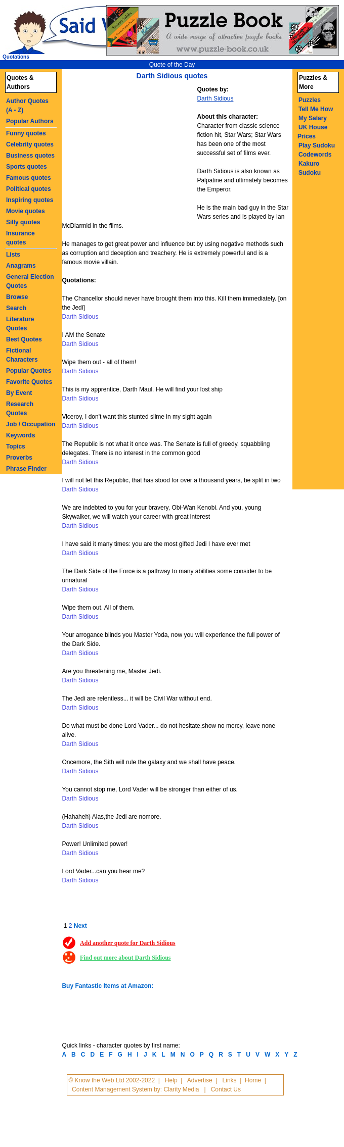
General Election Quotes (30, 281)
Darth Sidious (215, 98)
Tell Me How (315, 109)
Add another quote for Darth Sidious (128, 942)
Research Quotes (19, 409)
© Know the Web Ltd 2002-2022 (111, 1080)
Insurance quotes (20, 238)
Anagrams (21, 265)
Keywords (20, 435)
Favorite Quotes (29, 381)
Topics (15, 446)
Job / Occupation (30, 424)
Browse (17, 297)
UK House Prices (312, 132)
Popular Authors (30, 121)
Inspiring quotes (29, 200)
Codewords (314, 154)
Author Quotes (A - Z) (27, 105)
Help (171, 1080)
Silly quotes (23, 222)
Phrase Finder (26, 468)
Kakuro (308, 163)
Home (253, 1080)
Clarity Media (181, 1089)
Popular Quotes (28, 370)
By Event (19, 392)
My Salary (312, 118)
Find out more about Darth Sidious (125, 957)
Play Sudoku (316, 145)
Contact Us (226, 1089)
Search (16, 308)
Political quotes (28, 188)
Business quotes (30, 155)
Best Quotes (24, 339)
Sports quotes (26, 166)
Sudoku (309, 172)
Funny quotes (26, 133)
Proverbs (19, 457)
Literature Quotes (20, 324)
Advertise (199, 1080)
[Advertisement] (130, 153)
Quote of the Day (172, 64)
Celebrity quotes (30, 144)
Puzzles (309, 100)
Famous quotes (28, 177)
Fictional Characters (22, 355)
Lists (13, 254)
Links (230, 1080)
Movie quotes (25, 211)
